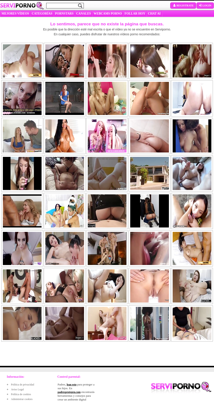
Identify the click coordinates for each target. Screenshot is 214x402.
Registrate (183, 5)
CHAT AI (154, 13)
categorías (42, 13)
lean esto (71, 384)
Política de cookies (21, 394)
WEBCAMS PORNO (108, 13)
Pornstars (64, 13)
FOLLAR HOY (134, 13)
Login (205, 5)
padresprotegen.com (69, 392)
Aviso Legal (17, 389)
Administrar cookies (22, 399)
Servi (18, 5)
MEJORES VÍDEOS (15, 13)
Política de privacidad (22, 384)
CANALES (83, 13)
